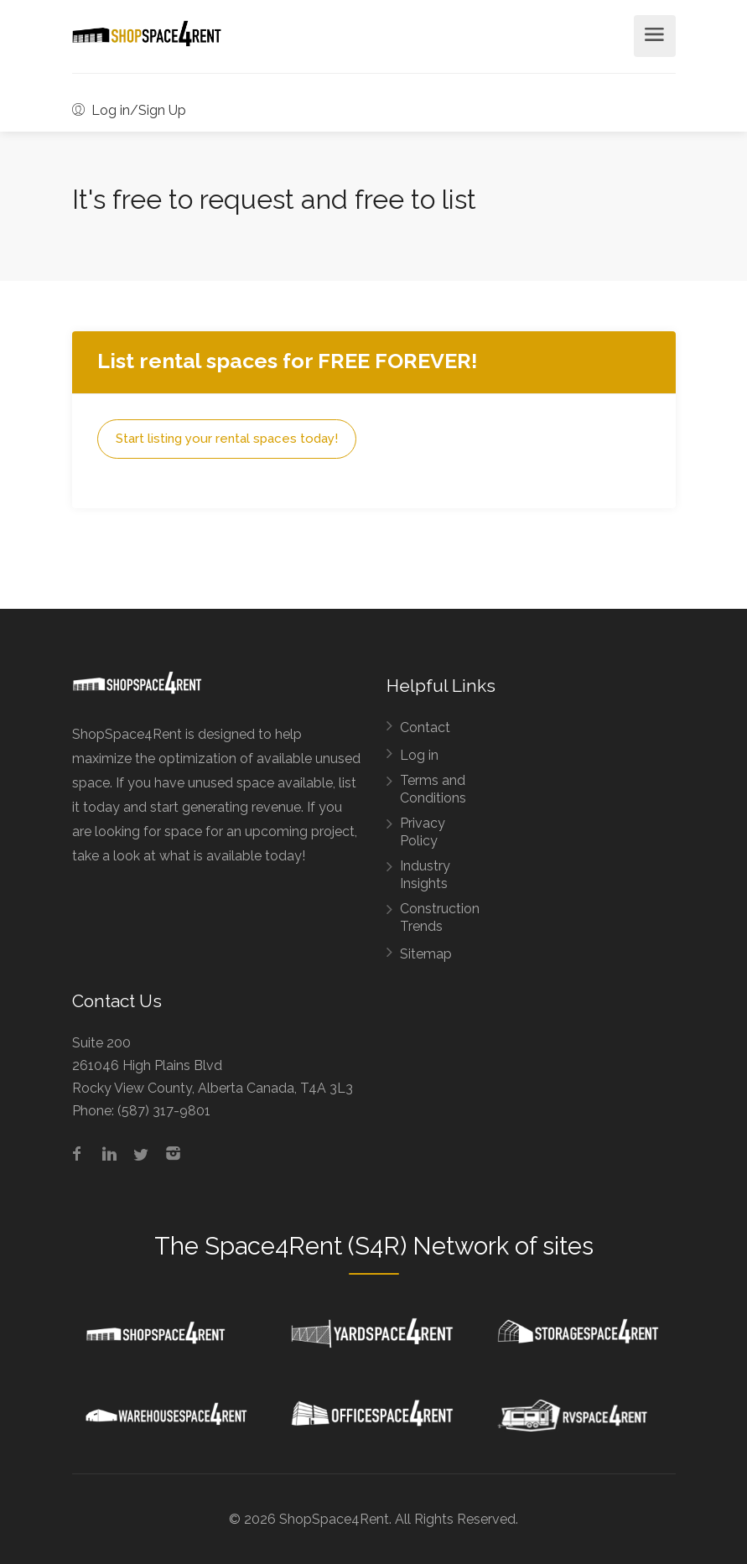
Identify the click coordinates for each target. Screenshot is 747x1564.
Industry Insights (425, 874)
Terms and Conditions (433, 789)
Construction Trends (440, 917)
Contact (425, 727)
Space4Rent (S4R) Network (357, 1246)
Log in (419, 755)
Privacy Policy (422, 832)
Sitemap (426, 954)
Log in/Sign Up (129, 110)
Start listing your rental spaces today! (227, 438)
